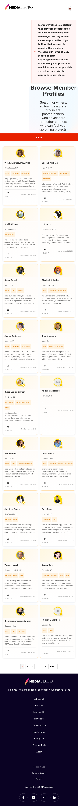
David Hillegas (11, 224)
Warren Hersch (11, 565)
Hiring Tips (39, 738)
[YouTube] (34, 797)
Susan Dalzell (11, 280)
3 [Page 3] (32, 666)
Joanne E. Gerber (13, 336)
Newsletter (39, 719)
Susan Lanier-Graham (15, 392)
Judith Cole (47, 565)
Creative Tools (39, 745)
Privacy (39, 779)
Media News (39, 732)
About (39, 752)
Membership (39, 712)
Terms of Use (39, 767)
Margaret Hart (11, 453)
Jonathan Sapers (12, 509)
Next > (53, 666)
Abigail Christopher (51, 391)
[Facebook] (23, 797)
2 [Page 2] (27, 666)
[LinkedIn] (55, 797)
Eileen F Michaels (50, 163)
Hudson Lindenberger (52, 620)
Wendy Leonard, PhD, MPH (17, 163)
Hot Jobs (39, 705)
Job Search (39, 699)
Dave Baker (47, 509)
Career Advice (39, 725)
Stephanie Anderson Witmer (18, 621)
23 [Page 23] (44, 666)
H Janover (46, 224)
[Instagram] (44, 797)
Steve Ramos (48, 453)
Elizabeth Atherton (50, 280)
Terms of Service (39, 773)
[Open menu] (70, 8)
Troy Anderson (49, 336)
